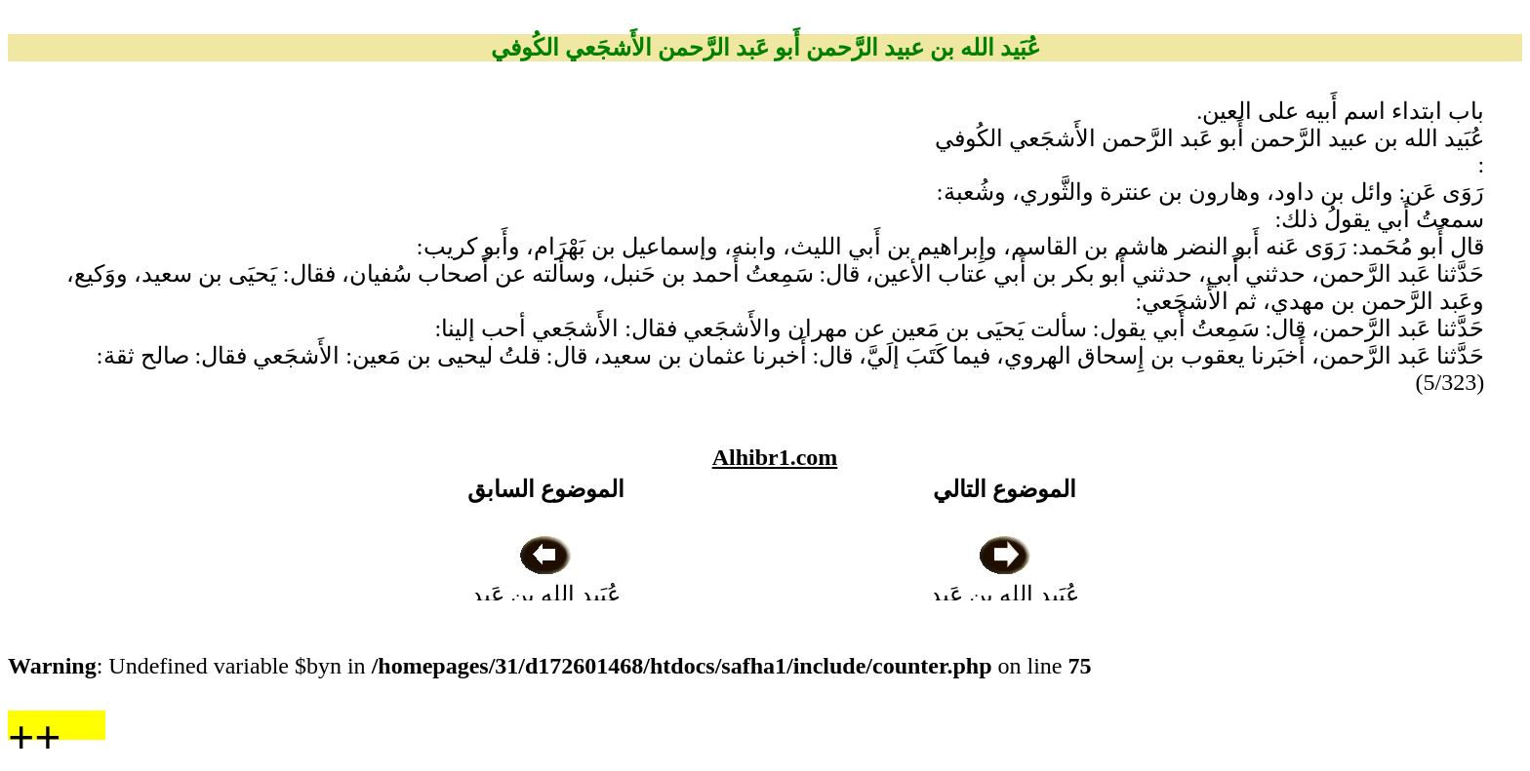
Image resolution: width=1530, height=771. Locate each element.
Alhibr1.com (775, 457)
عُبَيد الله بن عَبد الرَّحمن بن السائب (545, 595)
